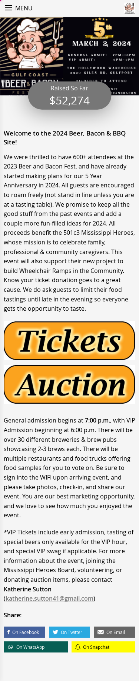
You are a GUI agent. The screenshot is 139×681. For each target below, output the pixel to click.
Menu (24, 8)
